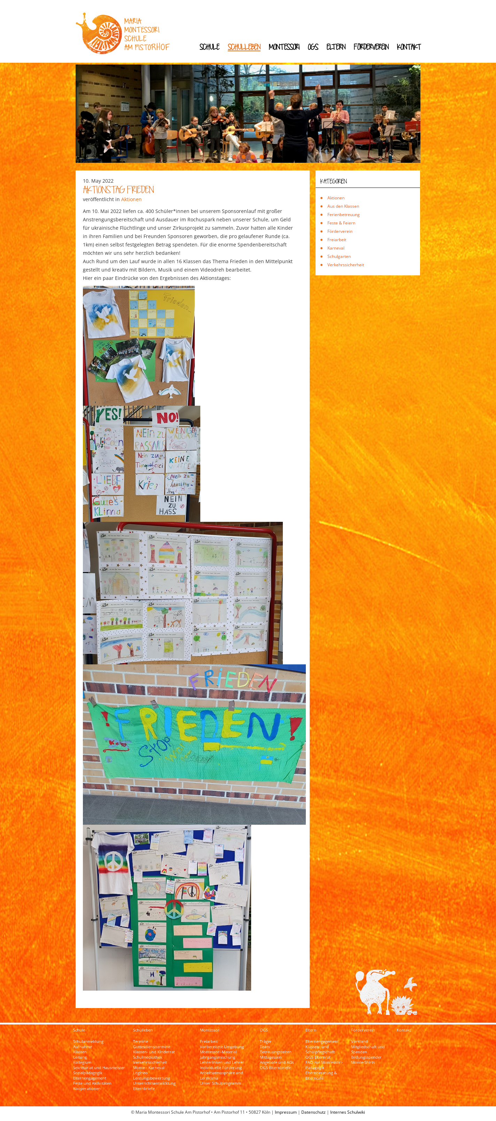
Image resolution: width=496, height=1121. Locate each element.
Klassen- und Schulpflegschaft (320, 1049)
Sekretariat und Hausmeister (99, 1067)
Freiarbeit (336, 240)
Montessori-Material (218, 1052)
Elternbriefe (144, 1088)
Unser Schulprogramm (220, 1083)
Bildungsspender (366, 1057)
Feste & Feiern (341, 223)
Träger (266, 1041)
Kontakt (409, 46)
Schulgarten (339, 256)
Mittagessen (270, 1057)
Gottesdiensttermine (151, 1046)
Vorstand (359, 1041)
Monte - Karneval (148, 1067)
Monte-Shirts (363, 1062)
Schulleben (244, 46)
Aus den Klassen (343, 206)
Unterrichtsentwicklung (154, 1083)
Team (265, 1046)
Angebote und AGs (277, 1062)
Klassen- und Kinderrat (154, 1052)
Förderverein (371, 46)
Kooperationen (87, 1088)
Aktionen (131, 199)
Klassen (80, 1052)
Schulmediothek (147, 1057)
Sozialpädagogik (87, 1072)
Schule (209, 46)
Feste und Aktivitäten (92, 1083)
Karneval (335, 248)
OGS (313, 46)
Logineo (140, 1072)
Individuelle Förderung (221, 1067)
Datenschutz (313, 1112)
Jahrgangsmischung (217, 1057)
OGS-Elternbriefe (275, 1067)
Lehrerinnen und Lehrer (222, 1062)
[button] (234, 157)
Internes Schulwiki (347, 1112)
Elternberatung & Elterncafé (321, 1075)
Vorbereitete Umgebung (222, 1046)
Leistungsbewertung (151, 1078)
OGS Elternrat (318, 1057)
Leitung (80, 1057)
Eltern (336, 46)
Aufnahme (82, 1046)
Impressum (286, 1112)
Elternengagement (89, 1078)
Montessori (284, 46)
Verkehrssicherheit (345, 265)
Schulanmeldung (88, 1041)
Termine (140, 1041)
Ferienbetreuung (343, 215)
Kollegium (82, 1062)
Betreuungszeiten (276, 1052)
